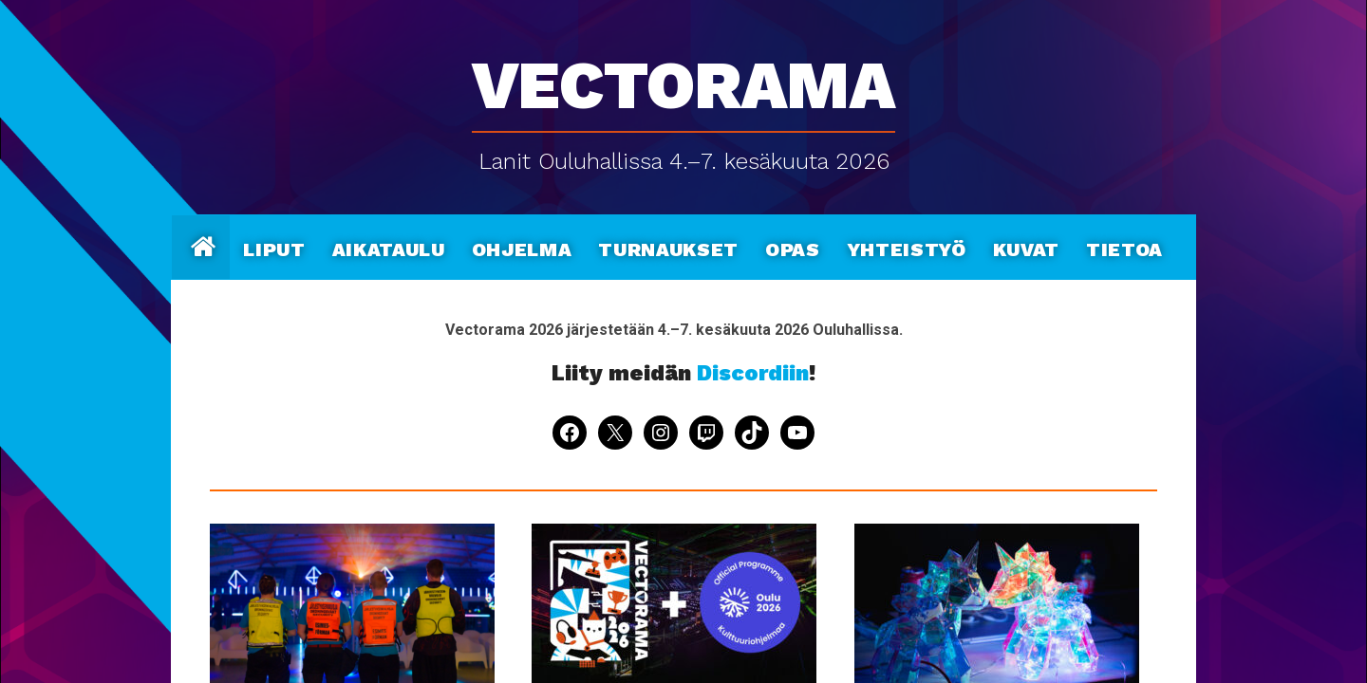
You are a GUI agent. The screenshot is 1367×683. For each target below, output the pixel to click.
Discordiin (753, 373)
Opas (792, 247)
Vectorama (683, 75)
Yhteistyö (906, 247)
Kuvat (1026, 247)
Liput (274, 247)
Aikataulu (388, 247)
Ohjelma (522, 247)
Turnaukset (668, 247)
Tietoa (1124, 247)
